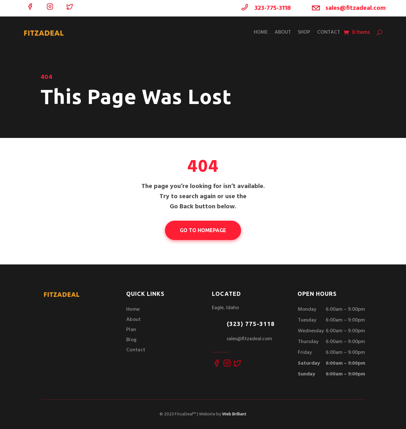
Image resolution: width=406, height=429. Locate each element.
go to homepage (203, 230)
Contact (328, 32)
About (283, 32)
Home (261, 32)
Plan (131, 330)
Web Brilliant (234, 414)
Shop (304, 32)
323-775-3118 (272, 8)
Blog (131, 340)
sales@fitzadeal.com (355, 8)
